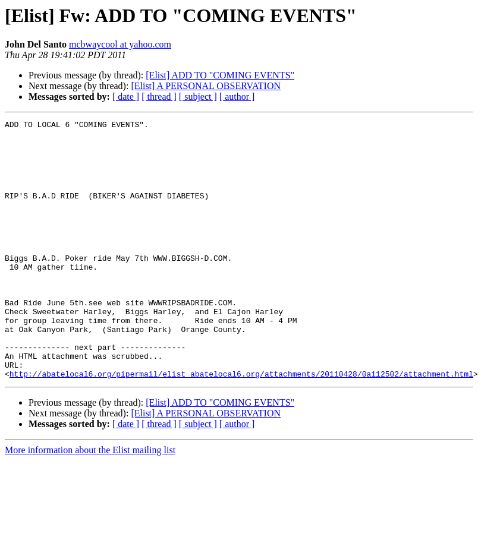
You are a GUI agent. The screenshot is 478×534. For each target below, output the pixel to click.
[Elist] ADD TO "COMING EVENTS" (220, 75)
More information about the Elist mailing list (90, 502)
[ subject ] (198, 96)
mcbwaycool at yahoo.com (120, 44)
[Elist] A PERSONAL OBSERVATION (206, 86)
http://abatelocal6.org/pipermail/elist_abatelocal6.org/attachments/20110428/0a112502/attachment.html (241, 425)
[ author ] (237, 96)
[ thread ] (159, 96)
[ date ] (125, 96)
